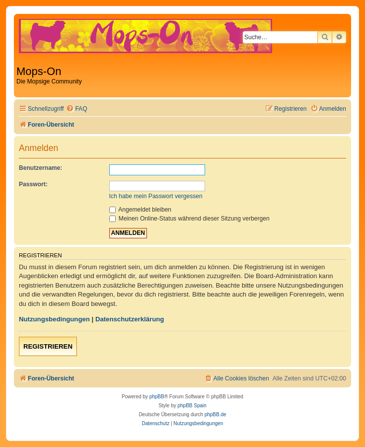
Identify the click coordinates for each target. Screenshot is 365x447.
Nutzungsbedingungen (54, 319)
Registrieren (48, 346)
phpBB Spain (191, 405)
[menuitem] (76, 109)
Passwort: (33, 184)
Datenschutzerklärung (129, 319)
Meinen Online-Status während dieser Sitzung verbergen (189, 218)
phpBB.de (215, 414)
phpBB (156, 396)
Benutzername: (40, 167)
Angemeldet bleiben (140, 209)
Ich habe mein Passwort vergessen (156, 196)
